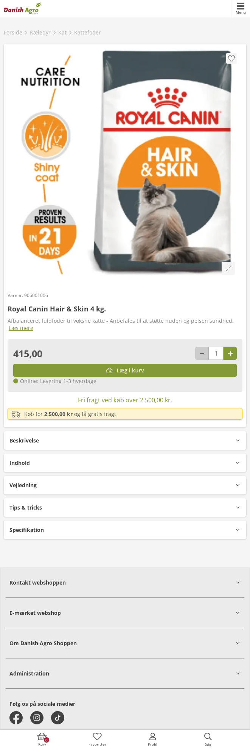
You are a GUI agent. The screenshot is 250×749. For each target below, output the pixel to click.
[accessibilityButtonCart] (42, 739)
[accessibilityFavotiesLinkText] (97, 739)
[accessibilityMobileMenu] (240, 8)
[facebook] (16, 717)
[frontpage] (22, 8)
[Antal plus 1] (230, 353)
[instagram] (36, 717)
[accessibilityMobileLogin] (152, 739)
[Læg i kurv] (125, 370)
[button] (125, 440)
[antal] (216, 353)
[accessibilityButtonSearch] (208, 739)
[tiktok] (57, 717)
